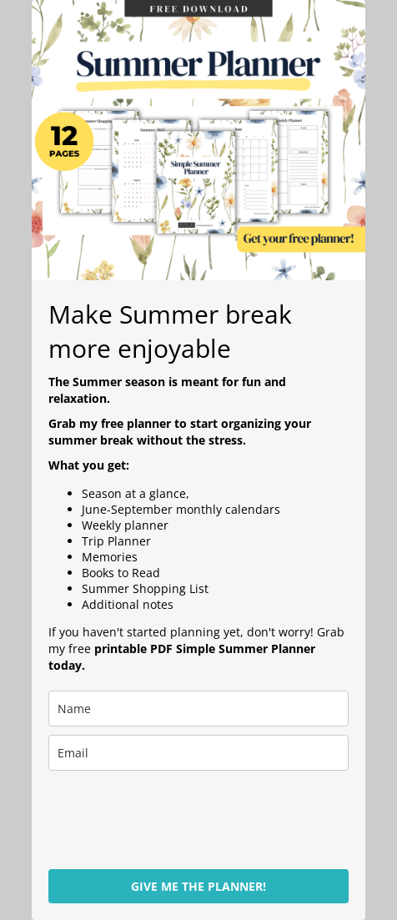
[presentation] (147, 812)
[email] (198, 753)
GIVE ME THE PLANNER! (198, 886)
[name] (198, 708)
